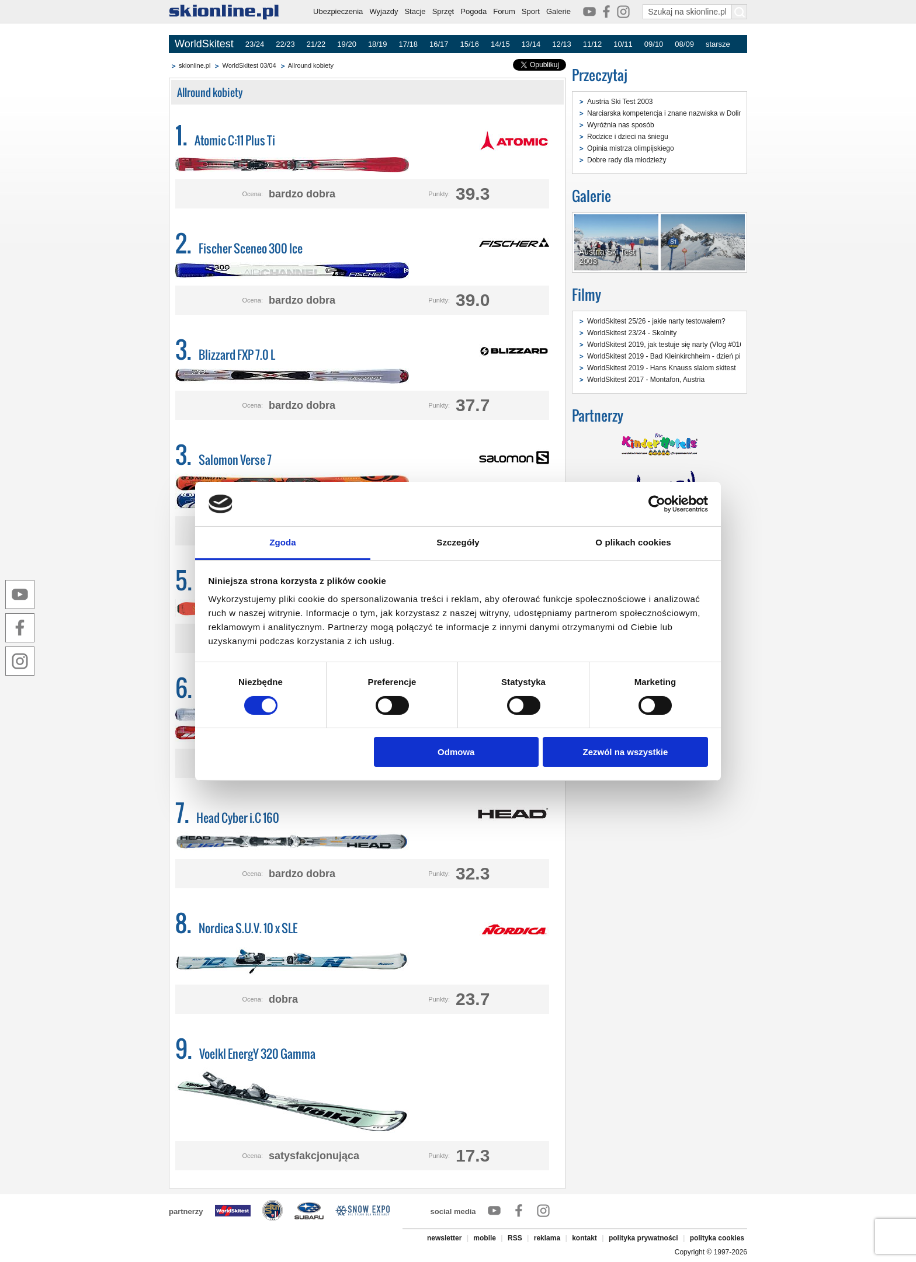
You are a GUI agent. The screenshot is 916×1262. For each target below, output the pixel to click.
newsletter (444, 1238)
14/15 (500, 44)
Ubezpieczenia (338, 11)
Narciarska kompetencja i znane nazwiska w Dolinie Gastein (680, 113)
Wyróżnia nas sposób (620, 125)
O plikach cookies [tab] (633, 542)
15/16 (470, 44)
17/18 (408, 44)
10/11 (623, 44)
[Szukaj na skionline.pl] (739, 11)
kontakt (584, 1238)
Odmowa (456, 752)
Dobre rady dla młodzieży (626, 160)
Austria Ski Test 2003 (620, 102)
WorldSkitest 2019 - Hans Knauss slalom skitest (661, 368)
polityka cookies (717, 1238)
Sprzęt (443, 11)
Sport (531, 11)
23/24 (255, 44)
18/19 (377, 44)
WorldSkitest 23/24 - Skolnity (631, 333)
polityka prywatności (643, 1238)
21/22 (316, 44)
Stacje (414, 11)
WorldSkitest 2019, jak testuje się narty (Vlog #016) (666, 344)
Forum (504, 11)
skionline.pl (194, 65)
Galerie (558, 11)
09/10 (654, 44)
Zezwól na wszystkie (625, 752)
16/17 (439, 44)
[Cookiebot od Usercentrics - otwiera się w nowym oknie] (657, 504)
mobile (484, 1238)
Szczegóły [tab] (457, 542)
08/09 (684, 44)
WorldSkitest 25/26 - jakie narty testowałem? (656, 321)
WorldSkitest (204, 44)
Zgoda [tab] (282, 542)
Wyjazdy (383, 11)
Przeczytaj (599, 75)
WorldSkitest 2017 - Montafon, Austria (646, 380)
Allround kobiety (311, 65)
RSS (515, 1238)
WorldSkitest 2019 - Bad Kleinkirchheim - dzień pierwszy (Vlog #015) (693, 356)
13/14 (531, 44)
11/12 (592, 44)
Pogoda (473, 11)
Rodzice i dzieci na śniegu (627, 137)
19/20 (346, 44)
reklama (547, 1238)
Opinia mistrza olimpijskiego (630, 148)
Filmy (586, 294)
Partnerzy (597, 415)
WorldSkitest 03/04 (249, 65)
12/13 (561, 44)
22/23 (285, 44)
